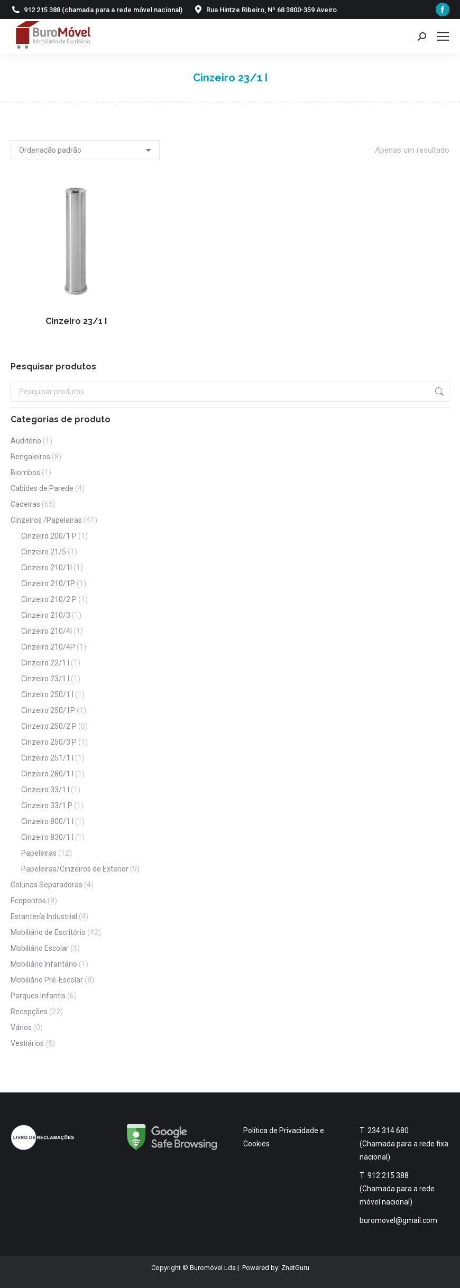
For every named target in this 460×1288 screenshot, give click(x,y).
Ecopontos (28, 900)
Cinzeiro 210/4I (46, 631)
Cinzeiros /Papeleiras (46, 520)
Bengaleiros (30, 456)
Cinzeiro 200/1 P (49, 536)
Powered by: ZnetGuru (275, 1268)
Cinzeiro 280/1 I (47, 774)
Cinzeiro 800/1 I (47, 821)
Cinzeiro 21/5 (43, 552)
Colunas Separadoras (46, 885)
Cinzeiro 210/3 (45, 615)
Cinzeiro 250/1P (48, 710)
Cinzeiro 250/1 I (47, 694)
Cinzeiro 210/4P (48, 647)
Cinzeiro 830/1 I (47, 837)
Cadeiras (25, 504)
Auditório (26, 441)
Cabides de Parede (42, 488)
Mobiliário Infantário (44, 964)
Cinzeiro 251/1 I (47, 758)
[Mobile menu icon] (443, 36)
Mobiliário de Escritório (48, 932)
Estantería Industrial (44, 916)
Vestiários (27, 1043)
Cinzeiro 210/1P (48, 583)
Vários (21, 1027)
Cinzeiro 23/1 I (76, 321)
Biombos (25, 472)
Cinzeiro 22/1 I (45, 663)
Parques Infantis (38, 996)
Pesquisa (438, 392)
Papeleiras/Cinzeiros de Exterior (74, 869)
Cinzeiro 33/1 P (46, 805)
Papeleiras (39, 853)
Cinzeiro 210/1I (46, 567)
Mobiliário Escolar (40, 948)
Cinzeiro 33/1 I (45, 789)
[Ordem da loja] (85, 150)
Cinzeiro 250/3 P (49, 742)
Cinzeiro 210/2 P (49, 599)
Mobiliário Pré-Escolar (47, 980)
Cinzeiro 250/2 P (49, 726)
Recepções (29, 1011)
